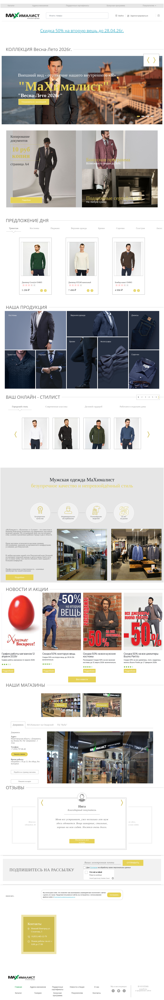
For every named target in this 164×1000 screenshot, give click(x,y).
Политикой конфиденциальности (64, 897)
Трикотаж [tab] (13, 228)
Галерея (38, 993)
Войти (121, 16)
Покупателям (148, 6)
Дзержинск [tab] (18, 725)
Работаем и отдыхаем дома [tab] (133, 406)
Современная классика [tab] (56, 406)
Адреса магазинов (40, 6)
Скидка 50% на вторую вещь (58, 653)
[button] (138, 116)
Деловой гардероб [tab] (93, 406)
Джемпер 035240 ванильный (79, 282)
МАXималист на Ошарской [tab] (40, 725)
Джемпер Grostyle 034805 (32, 282)
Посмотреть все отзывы (82, 841)
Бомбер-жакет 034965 (123, 282)
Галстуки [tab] (140, 228)
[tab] (60, 705)
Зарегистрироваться (139, 16)
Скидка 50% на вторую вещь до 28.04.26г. (82, 30)
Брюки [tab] (101, 228)
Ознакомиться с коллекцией (33, 102)
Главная (18, 987)
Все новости (82, 679)
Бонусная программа (116, 6)
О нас (96, 987)
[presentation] (148, 60)
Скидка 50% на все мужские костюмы (99, 655)
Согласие (93, 868)
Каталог (11, 6)
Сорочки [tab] (120, 228)
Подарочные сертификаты (77, 6)
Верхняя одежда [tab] (79, 228)
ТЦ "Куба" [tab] (62, 725)
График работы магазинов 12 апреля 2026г (18, 655)
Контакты (97, 993)
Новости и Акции (77, 987)
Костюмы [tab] (34, 228)
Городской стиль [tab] (20, 406)
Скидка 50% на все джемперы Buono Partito (141, 655)
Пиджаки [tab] (55, 228)
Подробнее (20, 577)
